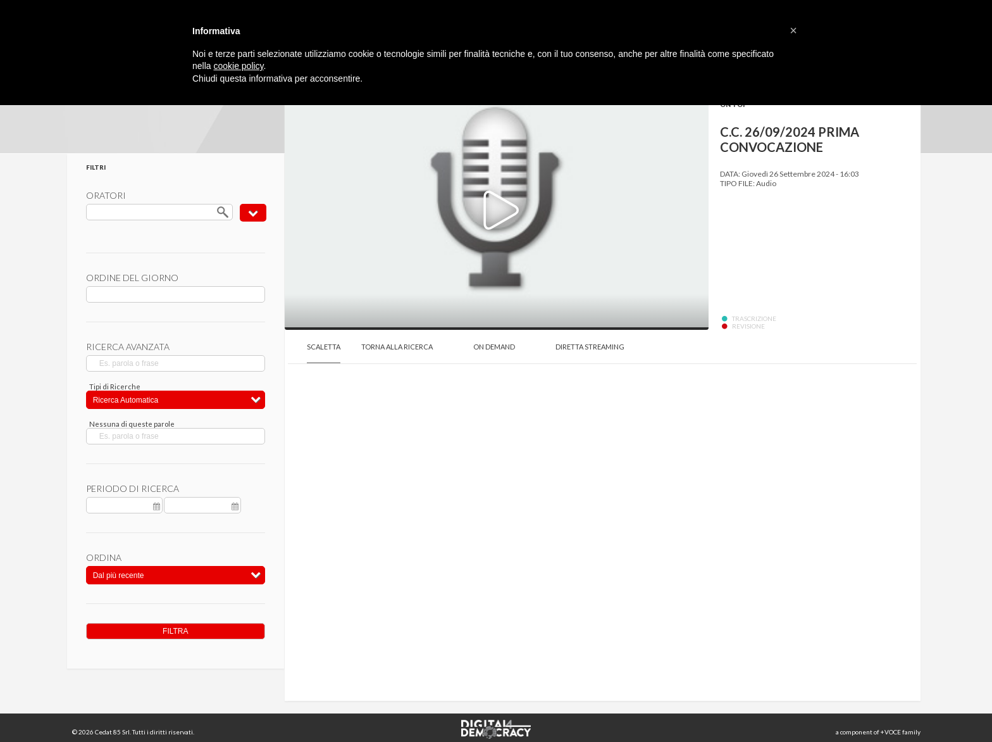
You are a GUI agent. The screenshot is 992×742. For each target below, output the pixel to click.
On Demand (494, 347)
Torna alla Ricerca (397, 347)
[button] (793, 30)
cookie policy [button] (238, 66)
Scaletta (323, 347)
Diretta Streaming (589, 347)
